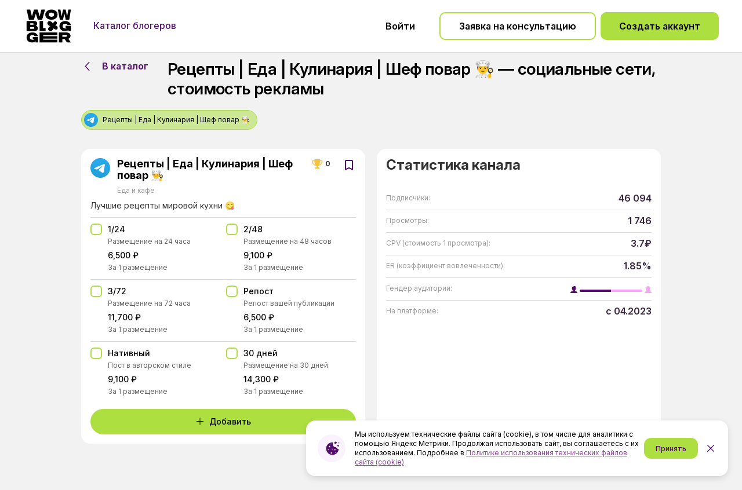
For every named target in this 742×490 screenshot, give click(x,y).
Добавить (223, 421)
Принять (671, 448)
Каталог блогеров (134, 25)
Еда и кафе (136, 190)
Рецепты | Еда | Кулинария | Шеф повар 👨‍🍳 (205, 169)
